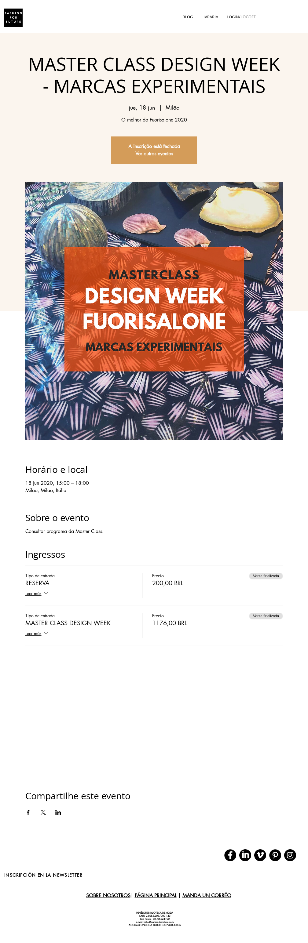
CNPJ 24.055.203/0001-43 (154, 915)
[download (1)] (260, 855)
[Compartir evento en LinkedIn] (58, 812)
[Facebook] (230, 855)
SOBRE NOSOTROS (108, 895)
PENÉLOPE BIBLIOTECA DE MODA (154, 912)
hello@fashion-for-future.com (159, 921)
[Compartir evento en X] (43, 812)
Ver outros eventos (154, 154)
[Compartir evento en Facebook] (28, 812)
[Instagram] (290, 855)
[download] (245, 855)
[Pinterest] (275, 855)
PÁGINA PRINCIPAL (156, 895)
